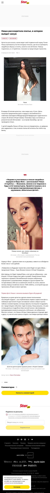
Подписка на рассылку (14, 412)
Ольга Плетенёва (15, 375)
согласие (7, 483)
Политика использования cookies (35, 445)
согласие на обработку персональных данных (26, 414)
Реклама (23, 443)
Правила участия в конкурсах (37, 443)
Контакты (15, 443)
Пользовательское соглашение (14, 445)
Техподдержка (35, 448)
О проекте (7, 443)
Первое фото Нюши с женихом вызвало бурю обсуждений (21, 293)
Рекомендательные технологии (19, 448)
